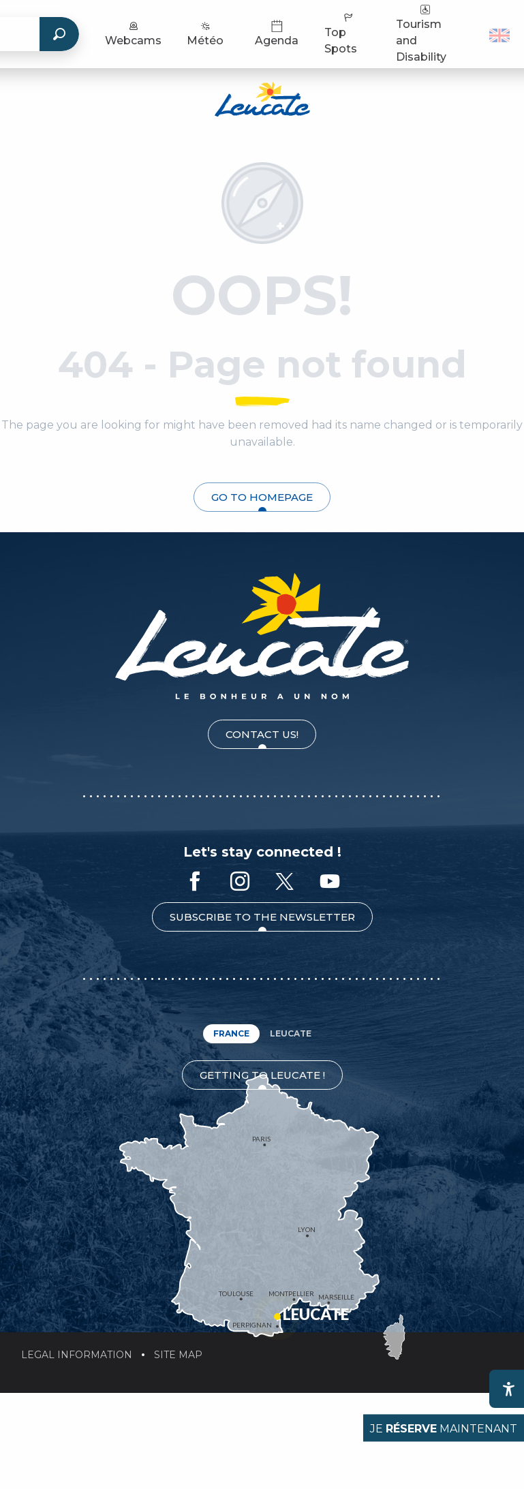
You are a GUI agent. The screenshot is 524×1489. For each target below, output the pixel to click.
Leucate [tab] (290, 1033)
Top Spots (340, 33)
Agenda (276, 33)
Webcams (133, 33)
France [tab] (231, 1033)
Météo (205, 33)
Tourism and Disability (421, 33)
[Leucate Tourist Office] (262, 101)
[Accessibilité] (508, 1389)
